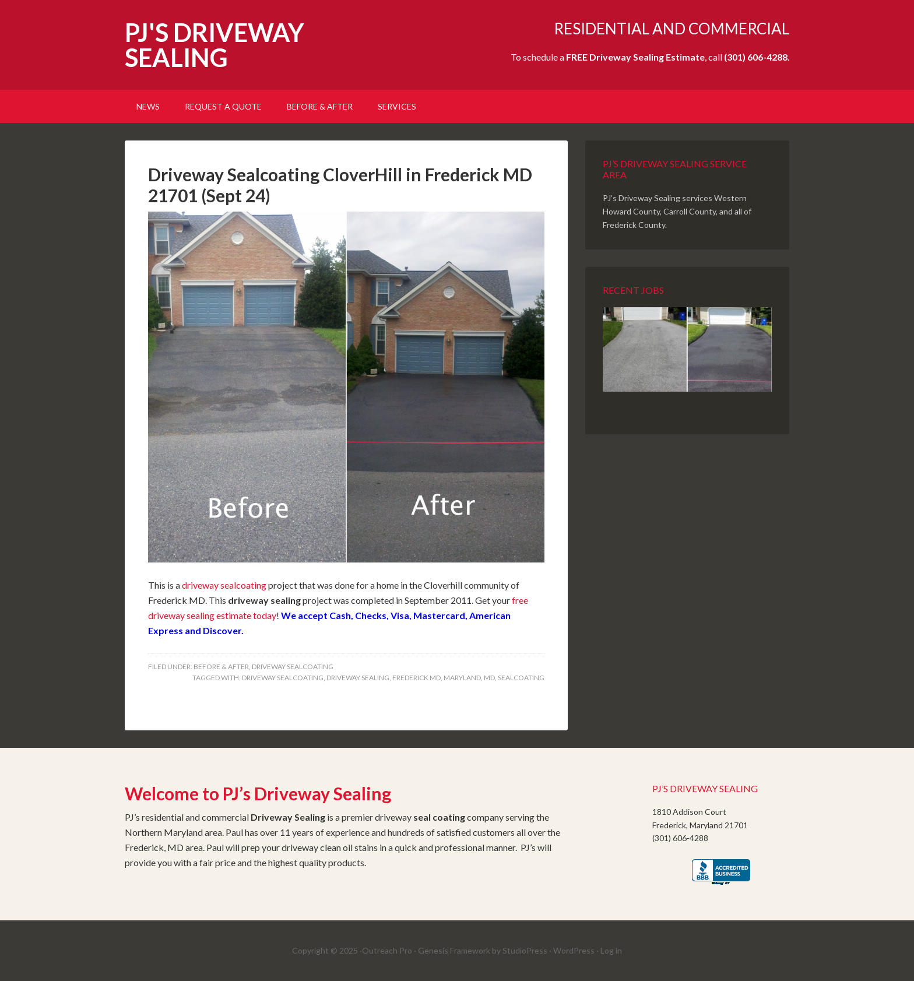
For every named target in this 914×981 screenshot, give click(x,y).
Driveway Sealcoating (283, 677)
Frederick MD (416, 677)
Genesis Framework (454, 950)
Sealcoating (521, 677)
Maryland (462, 677)
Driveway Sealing (357, 677)
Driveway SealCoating (292, 666)
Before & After (221, 666)
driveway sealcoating (224, 584)
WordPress (574, 950)
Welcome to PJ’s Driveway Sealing (258, 793)
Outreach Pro (387, 950)
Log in (611, 950)
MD (489, 677)
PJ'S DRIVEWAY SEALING (214, 44)
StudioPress (524, 950)
